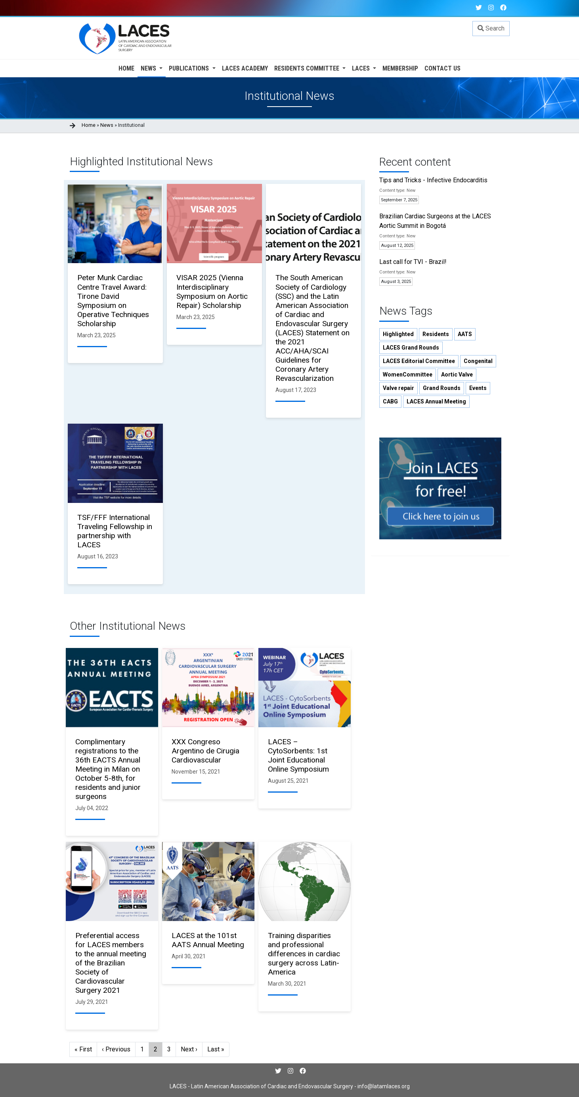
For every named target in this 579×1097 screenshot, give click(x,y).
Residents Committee (307, 68)
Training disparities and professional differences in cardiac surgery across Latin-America (304, 954)
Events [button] (478, 388)
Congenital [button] (478, 361)
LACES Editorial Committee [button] (419, 361)
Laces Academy (245, 68)
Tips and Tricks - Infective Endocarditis (433, 180)
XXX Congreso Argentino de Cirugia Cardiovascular (205, 750)
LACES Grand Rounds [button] (411, 347)
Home (126, 68)
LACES (361, 68)
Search (491, 28)
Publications (189, 68)
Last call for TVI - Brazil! (413, 262)
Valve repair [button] (398, 388)
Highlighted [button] (398, 334)
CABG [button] (390, 401)
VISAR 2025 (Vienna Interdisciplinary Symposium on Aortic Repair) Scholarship (212, 291)
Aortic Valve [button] (457, 374)
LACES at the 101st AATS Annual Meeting (208, 940)
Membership (400, 68)
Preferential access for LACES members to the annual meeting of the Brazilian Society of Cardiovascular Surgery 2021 (110, 963)
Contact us (442, 68)
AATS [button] (465, 334)
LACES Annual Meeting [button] (436, 401)
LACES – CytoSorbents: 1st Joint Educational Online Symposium (298, 755)
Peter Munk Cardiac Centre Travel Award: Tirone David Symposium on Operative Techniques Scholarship (113, 300)
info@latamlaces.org (383, 1086)
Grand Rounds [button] (442, 388)
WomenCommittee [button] (407, 374)
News (149, 68)
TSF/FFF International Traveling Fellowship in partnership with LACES (114, 531)
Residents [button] (435, 334)
